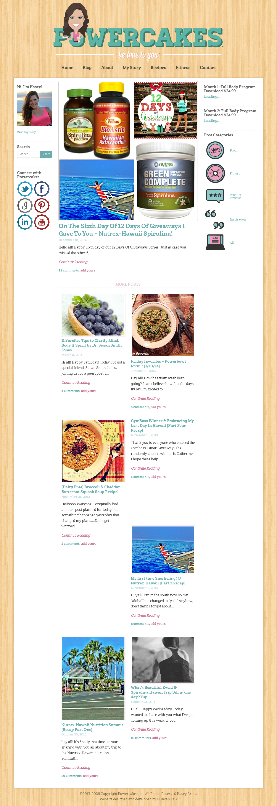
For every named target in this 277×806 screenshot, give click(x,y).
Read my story (26, 132)
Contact (208, 68)
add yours (87, 270)
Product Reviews (236, 197)
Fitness (183, 68)
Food (233, 150)
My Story (132, 68)
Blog (87, 68)
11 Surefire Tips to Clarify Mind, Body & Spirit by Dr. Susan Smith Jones (91, 345)
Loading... (212, 97)
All (232, 242)
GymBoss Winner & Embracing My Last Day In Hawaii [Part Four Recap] (162, 426)
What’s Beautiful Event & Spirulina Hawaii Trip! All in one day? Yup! (161, 692)
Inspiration (238, 219)
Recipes (158, 68)
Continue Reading (73, 262)
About (107, 68)
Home (67, 68)
